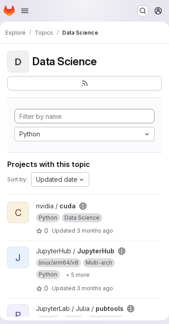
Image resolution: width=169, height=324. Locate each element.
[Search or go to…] (142, 10)
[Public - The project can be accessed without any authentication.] (83, 206)
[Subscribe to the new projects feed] (84, 83)
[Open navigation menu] (25, 11)
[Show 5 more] (78, 274)
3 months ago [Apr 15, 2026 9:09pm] (95, 288)
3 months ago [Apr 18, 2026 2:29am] (95, 230)
